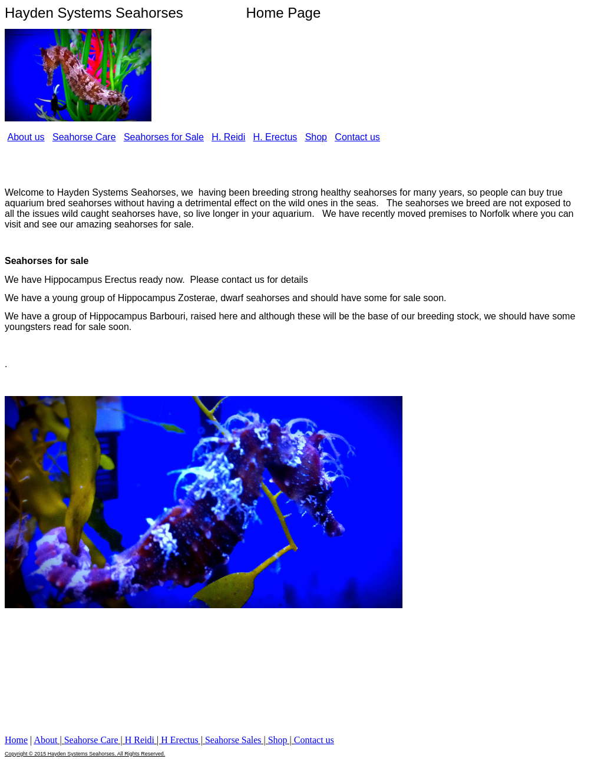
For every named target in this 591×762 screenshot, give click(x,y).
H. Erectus (275, 137)
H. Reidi (228, 137)
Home (16, 740)
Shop (316, 137)
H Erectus (180, 740)
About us (25, 137)
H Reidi (139, 740)
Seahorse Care (84, 137)
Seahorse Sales (233, 740)
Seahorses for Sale (164, 137)
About (45, 740)
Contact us (357, 137)
